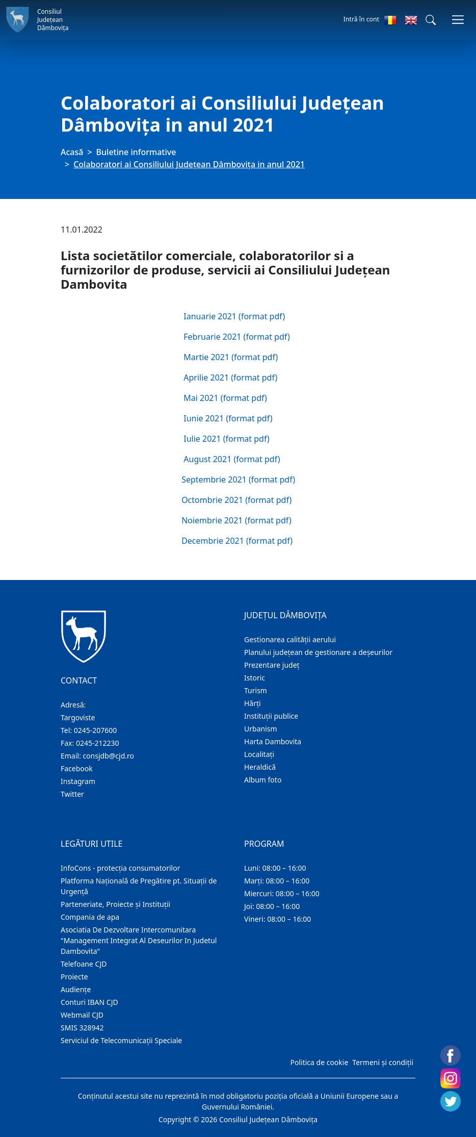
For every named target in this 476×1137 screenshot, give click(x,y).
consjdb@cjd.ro (108, 756)
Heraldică (260, 767)
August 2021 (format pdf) (231, 459)
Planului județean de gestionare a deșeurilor (318, 652)
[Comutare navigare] (458, 20)
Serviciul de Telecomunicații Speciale (121, 1040)
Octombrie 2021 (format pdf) (236, 500)
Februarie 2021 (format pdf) (236, 336)
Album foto (262, 780)
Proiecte (74, 976)
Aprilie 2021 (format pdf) (230, 377)
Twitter (72, 794)
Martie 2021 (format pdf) (230, 357)
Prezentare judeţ (272, 665)
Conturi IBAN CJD (89, 1002)
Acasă (72, 152)
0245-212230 (97, 743)
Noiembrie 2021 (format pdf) (236, 520)
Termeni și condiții (382, 1062)
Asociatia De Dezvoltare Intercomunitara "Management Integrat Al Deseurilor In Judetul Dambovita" (139, 940)
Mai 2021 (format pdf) (225, 397)
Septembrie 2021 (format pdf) (238, 479)
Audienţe (76, 989)
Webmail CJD (82, 1015)
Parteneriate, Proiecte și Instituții (115, 904)
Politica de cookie (319, 1062)
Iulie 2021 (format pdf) (226, 438)
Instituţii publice (271, 716)
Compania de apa (90, 917)
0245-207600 (95, 730)
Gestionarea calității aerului (290, 639)
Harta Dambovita (272, 741)
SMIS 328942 (82, 1027)
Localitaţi (259, 754)
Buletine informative (136, 152)
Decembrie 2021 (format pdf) (237, 540)
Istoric (254, 678)
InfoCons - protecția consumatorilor (120, 868)
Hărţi (252, 703)
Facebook (77, 768)
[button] (431, 20)
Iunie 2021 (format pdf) (227, 418)
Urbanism (260, 729)
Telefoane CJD (84, 964)
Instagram (78, 781)
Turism (255, 690)
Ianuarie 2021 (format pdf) (234, 316)
